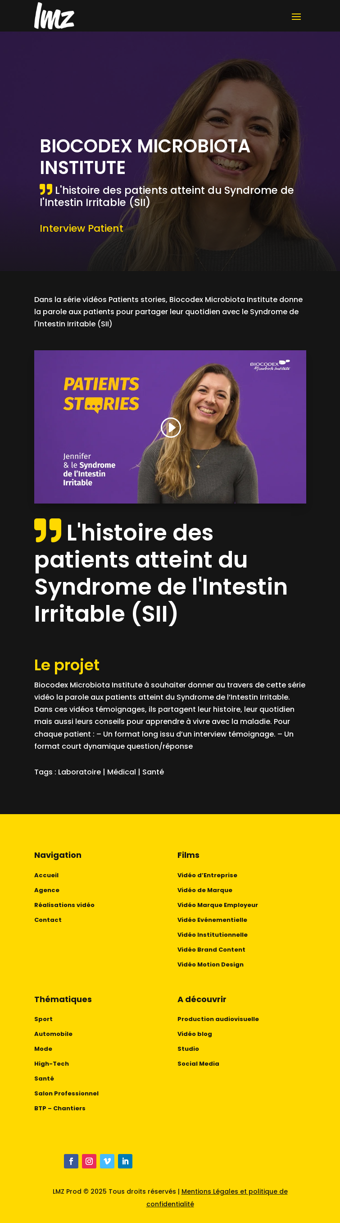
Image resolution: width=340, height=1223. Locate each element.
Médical (121, 772)
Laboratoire (79, 772)
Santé (153, 772)
